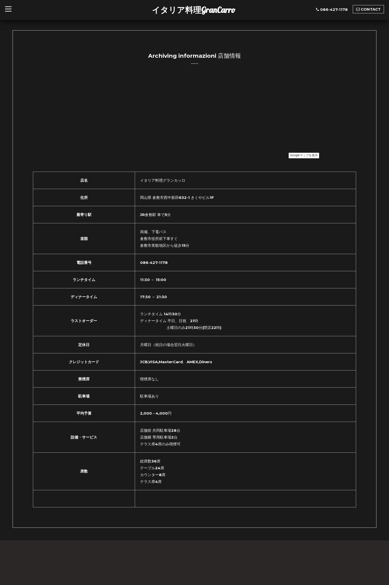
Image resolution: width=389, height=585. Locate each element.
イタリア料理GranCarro (193, 10)
